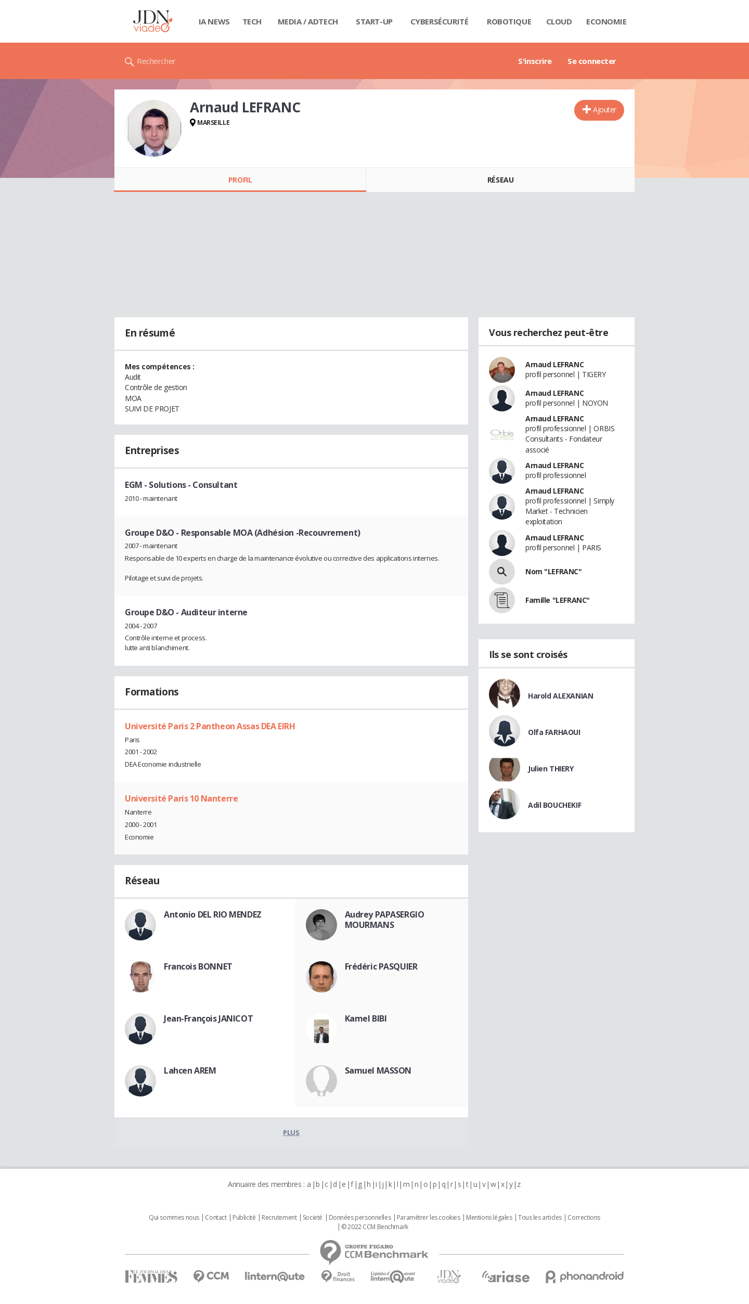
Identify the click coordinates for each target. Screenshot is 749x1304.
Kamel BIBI (366, 1018)
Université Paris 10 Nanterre (181, 798)
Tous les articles (540, 1217)
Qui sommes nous (174, 1217)
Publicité (244, 1217)
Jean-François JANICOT (208, 1018)
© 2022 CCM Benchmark (374, 1227)
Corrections (583, 1217)
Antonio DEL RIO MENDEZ (213, 914)
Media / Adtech (308, 21)
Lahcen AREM (190, 1070)
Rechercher (156, 61)
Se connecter (591, 61)
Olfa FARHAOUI (554, 732)
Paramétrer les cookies (428, 1217)
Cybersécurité (439, 21)
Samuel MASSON (378, 1070)
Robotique (509, 21)
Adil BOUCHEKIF (554, 805)
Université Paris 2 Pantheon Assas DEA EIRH (210, 726)
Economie (606, 21)
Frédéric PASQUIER (381, 966)
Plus (291, 1132)
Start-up (374, 21)
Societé (312, 1217)
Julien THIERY (551, 768)
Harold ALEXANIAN (560, 696)
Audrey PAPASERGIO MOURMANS (384, 920)
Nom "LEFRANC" (553, 571)
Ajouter (604, 109)
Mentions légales (489, 1217)
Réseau (500, 180)
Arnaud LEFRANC (554, 364)
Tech (252, 21)
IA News (214, 21)
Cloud (559, 21)
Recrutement (279, 1217)
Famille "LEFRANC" (557, 600)
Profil (240, 180)
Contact (215, 1217)
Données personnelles (360, 1217)
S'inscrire (535, 61)
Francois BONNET (198, 966)
